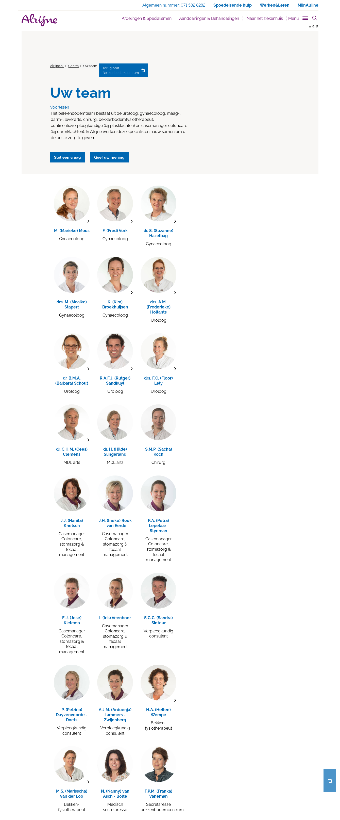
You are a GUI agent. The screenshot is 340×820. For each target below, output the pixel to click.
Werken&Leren (275, 5)
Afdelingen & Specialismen (147, 18)
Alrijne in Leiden (70, 751)
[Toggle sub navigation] (298, 17)
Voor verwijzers (188, 772)
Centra (73, 66)
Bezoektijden (127, 758)
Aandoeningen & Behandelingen (209, 18)
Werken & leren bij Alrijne (137, 751)
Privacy (84, 800)
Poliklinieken (126, 779)
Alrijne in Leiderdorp (73, 758)
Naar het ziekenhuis (265, 18)
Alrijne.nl (57, 66)
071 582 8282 (242, 772)
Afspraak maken (189, 751)
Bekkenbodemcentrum (121, 70)
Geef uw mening (189, 758)
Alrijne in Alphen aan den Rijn (81, 765)
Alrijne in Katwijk (70, 772)
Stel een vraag (188, 765)
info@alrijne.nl (242, 779)
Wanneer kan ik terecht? (136, 772)
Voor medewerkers (191, 779)
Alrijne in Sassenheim (74, 779)
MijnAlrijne (308, 5)
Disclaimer (101, 800)
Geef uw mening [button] (115, 156)
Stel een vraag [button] (69, 156)
